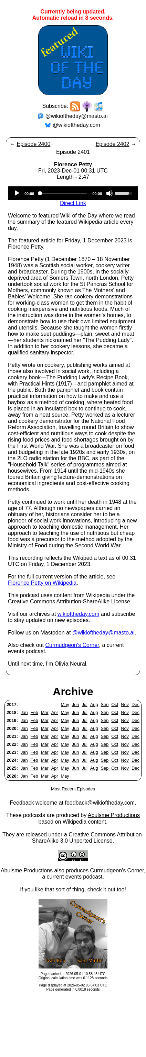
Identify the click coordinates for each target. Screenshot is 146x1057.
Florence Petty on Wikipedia (42, 583)
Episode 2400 (33, 144)
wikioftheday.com (79, 614)
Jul (84, 704)
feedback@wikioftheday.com (100, 803)
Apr (54, 712)
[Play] (16, 193)
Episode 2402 (112, 144)
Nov (125, 704)
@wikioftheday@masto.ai (76, 116)
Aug (94, 704)
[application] (73, 193)
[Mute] (109, 193)
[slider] (63, 193)
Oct (114, 704)
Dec (135, 704)
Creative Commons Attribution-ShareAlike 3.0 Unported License (88, 838)
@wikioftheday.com (76, 125)
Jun (75, 704)
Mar (45, 712)
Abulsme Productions (114, 815)
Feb (34, 712)
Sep (105, 704)
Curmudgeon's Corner (72, 645)
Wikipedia (74, 822)
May (65, 704)
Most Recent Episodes (73, 788)
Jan (24, 712)
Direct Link (73, 203)
